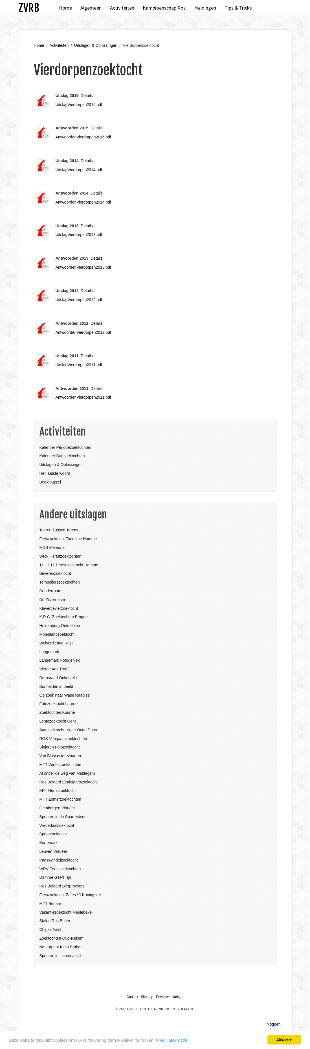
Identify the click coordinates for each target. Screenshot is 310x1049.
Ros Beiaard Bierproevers (62, 886)
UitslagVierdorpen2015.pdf (79, 104)
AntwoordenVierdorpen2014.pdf (83, 202)
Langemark (49, 652)
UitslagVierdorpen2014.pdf (79, 169)
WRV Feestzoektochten (60, 869)
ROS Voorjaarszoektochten (63, 738)
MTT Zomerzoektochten (60, 799)
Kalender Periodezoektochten (65, 447)
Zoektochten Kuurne (57, 712)
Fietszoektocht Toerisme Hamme (68, 538)
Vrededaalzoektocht (56, 825)
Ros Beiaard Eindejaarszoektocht (68, 782)
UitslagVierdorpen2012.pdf (79, 299)
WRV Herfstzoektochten (60, 556)
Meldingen (205, 8)
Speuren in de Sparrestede (63, 816)
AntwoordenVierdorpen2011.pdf (83, 397)
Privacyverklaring (169, 997)
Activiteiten (122, 8)
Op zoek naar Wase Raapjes (64, 695)
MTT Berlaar (50, 903)
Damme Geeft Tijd (55, 877)
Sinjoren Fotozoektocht (59, 747)
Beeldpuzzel (50, 482)
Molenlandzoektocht (57, 634)
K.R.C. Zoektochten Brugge (63, 617)
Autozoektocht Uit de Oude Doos (68, 730)
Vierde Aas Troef (54, 669)
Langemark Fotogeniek (59, 660)
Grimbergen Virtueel (57, 808)
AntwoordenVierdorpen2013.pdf (83, 267)
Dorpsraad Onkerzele (58, 677)
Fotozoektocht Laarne (58, 703)
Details (87, 95)
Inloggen (273, 1024)
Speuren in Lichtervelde (60, 955)
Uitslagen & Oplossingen (95, 45)
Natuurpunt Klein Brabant (61, 947)
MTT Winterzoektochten (60, 764)
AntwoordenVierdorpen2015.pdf (83, 137)
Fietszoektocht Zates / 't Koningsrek (70, 895)
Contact (132, 997)
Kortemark (48, 842)
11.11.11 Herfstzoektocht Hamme (68, 565)
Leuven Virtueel (53, 851)
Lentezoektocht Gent (57, 721)
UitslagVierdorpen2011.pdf (79, 365)
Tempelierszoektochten (59, 582)
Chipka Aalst (50, 929)
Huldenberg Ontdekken (59, 625)
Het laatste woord (54, 473)
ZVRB (28, 7)
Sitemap (147, 997)
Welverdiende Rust (56, 643)
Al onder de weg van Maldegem (67, 773)
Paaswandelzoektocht (58, 860)
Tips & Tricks (238, 8)
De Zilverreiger (52, 599)
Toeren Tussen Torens (58, 530)
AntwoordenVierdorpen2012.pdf (83, 332)
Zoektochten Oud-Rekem (61, 938)
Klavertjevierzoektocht (58, 608)
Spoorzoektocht (53, 834)
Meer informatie (172, 1040)
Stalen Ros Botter (55, 920)
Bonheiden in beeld (56, 686)
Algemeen (91, 8)
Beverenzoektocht (55, 573)
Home (65, 8)
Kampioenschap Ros (164, 8)
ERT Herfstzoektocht (57, 790)
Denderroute (50, 591)
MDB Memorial (52, 547)
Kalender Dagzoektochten (62, 456)
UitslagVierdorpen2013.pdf (79, 234)
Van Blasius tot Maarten (60, 756)
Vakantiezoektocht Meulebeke (65, 912)
